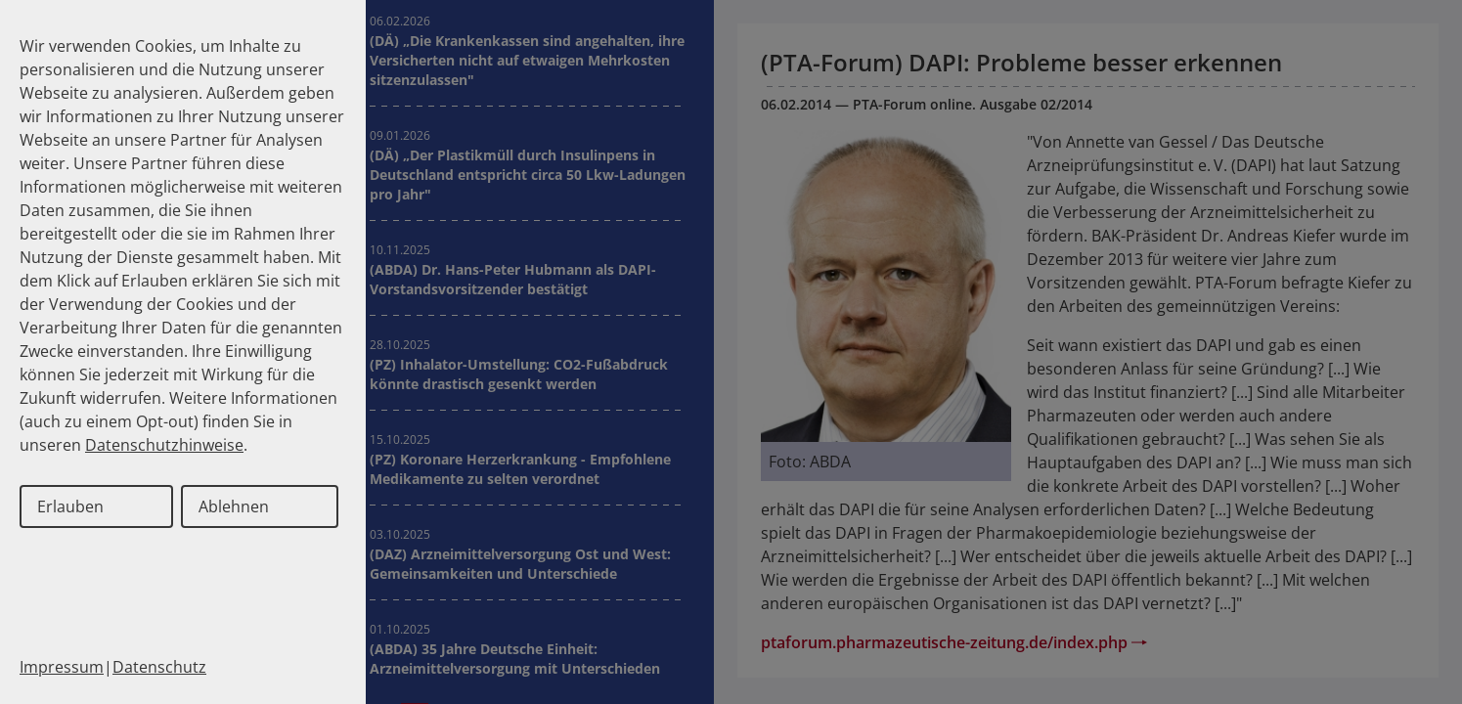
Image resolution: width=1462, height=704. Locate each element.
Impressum (62, 667)
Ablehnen (234, 506)
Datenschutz (159, 667)
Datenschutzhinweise (164, 445)
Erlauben (70, 506)
